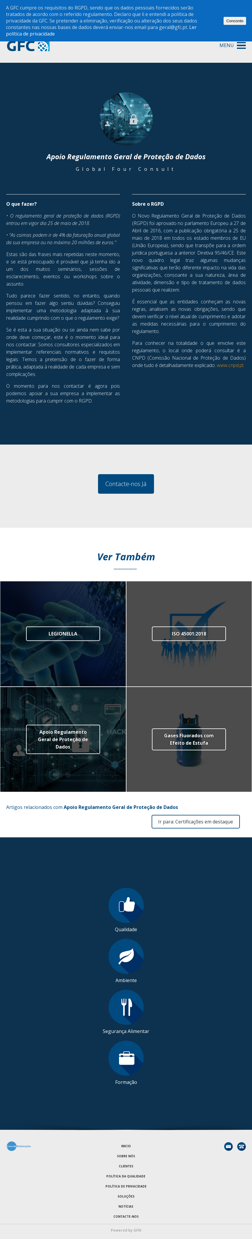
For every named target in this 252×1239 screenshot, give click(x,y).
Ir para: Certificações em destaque (195, 821)
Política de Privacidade (126, 1186)
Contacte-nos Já (126, 484)
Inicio (126, 1146)
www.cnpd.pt (230, 365)
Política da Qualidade (125, 1176)
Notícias (125, 1206)
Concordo (234, 21)
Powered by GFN (126, 1230)
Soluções (126, 1196)
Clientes (126, 1166)
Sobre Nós (126, 1156)
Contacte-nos (126, 1216)
